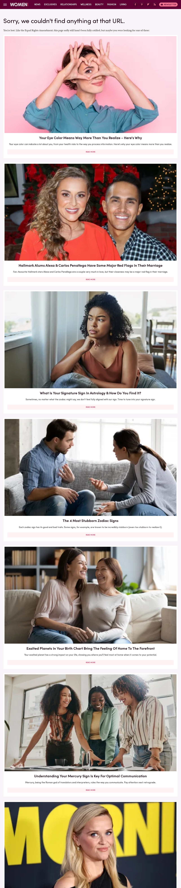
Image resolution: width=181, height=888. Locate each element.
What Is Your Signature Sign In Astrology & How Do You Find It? (149, 76)
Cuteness (60, 864)
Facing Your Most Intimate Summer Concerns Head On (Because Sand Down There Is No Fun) (31, 545)
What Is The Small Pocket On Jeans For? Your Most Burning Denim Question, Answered (31, 707)
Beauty (99, 4)
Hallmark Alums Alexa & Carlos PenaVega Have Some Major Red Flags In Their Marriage (90, 79)
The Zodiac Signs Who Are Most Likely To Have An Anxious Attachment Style (149, 627)
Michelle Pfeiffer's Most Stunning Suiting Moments (31, 461)
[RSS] (155, 5)
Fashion (111, 4)
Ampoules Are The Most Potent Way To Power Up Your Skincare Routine (150, 543)
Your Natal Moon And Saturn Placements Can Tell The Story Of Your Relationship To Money (31, 627)
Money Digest (111, 864)
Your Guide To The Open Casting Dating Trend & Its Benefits (90, 707)
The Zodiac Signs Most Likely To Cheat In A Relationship (149, 313)
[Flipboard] (148, 5)
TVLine (48, 864)
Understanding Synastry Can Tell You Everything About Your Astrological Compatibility (90, 786)
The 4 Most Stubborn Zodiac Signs (31, 158)
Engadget (26, 864)
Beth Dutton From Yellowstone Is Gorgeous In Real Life (149, 384)
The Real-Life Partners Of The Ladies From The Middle (31, 384)
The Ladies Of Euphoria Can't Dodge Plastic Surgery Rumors (90, 540)
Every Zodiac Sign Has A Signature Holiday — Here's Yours (149, 463)
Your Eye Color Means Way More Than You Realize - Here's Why (31, 76)
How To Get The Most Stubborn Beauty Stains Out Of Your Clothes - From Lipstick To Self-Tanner (31, 789)
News (37, 4)
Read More (31, 111)
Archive (85, 845)
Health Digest (94, 864)
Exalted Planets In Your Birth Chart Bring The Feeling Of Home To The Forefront (90, 161)
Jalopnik (38, 864)
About (74, 845)
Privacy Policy (101, 845)
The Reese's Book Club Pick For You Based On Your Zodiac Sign (31, 237)
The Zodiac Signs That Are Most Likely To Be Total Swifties (90, 313)
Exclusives (50, 4)
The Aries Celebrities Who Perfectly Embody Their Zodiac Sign (90, 387)
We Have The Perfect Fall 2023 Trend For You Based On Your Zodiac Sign (90, 463)
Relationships (68, 4)
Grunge (80, 864)
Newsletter (168, 4)
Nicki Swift (126, 864)
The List (139, 864)
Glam (70, 864)
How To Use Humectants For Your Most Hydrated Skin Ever (149, 234)
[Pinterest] (142, 5)
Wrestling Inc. (153, 864)
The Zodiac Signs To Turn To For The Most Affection (31, 313)
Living (123, 4)
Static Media (73, 851)
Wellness (85, 4)
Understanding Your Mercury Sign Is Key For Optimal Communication (149, 161)
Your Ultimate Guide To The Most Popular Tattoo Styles (90, 234)
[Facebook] (135, 5)
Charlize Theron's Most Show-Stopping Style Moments (90, 625)
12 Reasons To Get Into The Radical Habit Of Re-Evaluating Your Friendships (149, 707)
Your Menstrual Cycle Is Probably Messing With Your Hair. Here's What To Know (149, 786)
